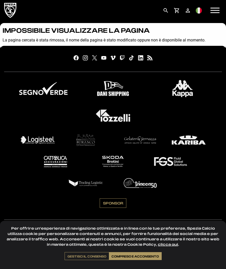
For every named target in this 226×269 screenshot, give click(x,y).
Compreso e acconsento (135, 256)
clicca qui (168, 244)
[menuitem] (165, 10)
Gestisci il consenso (86, 256)
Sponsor (113, 203)
